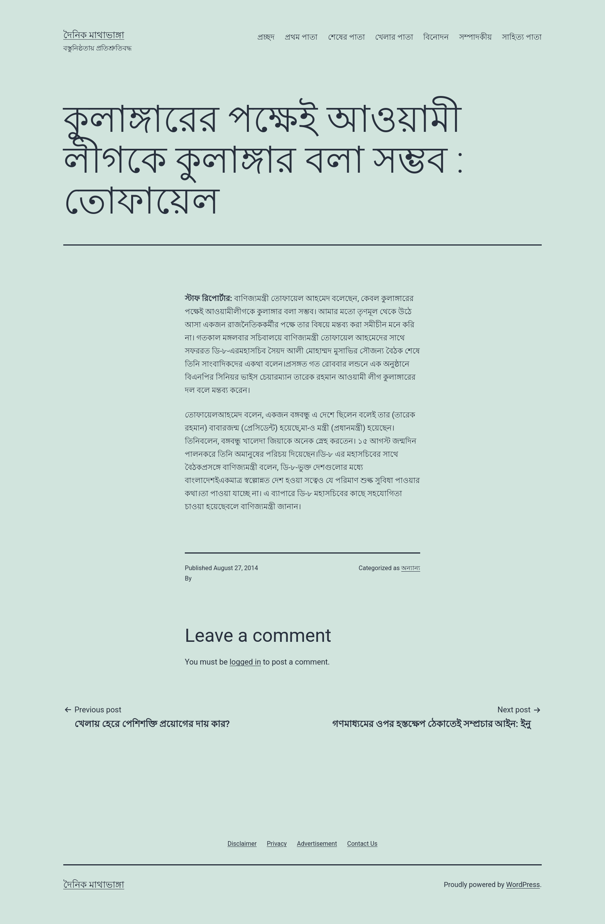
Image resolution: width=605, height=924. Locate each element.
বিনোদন (436, 37)
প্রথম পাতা (301, 37)
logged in (245, 661)
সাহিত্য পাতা (522, 37)
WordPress (523, 884)
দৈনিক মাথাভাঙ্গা (93, 35)
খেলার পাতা (394, 37)
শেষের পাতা (346, 37)
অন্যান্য (410, 568)
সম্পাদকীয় (475, 37)
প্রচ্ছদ (266, 37)
